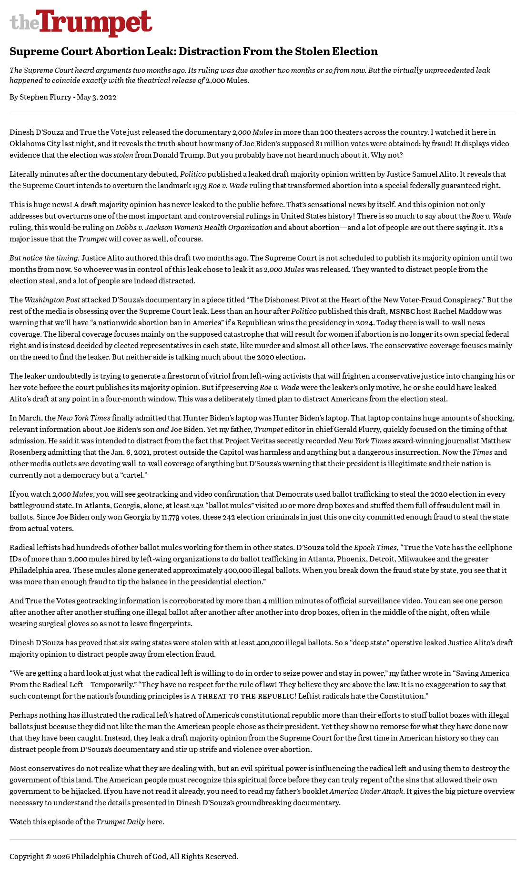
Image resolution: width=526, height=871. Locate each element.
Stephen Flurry (45, 96)
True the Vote (103, 131)
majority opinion (319, 173)
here (154, 821)
